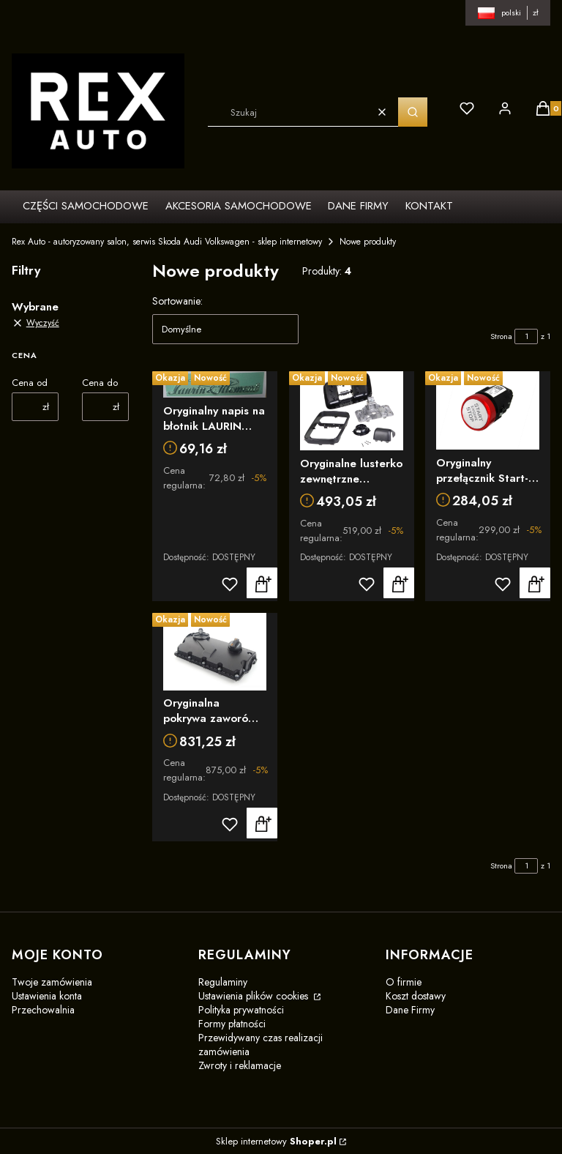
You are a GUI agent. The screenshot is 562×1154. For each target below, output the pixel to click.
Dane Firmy (410, 1009)
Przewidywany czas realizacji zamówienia (260, 1044)
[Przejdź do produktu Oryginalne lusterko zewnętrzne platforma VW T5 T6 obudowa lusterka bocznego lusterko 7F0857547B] (351, 410)
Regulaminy (222, 982)
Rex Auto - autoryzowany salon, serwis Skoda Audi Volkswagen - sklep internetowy (167, 241)
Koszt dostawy (416, 996)
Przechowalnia (43, 1009)
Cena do (100, 383)
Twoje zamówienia (52, 982)
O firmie (404, 982)
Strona (501, 336)
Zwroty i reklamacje (239, 1065)
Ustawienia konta (47, 996)
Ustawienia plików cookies (254, 996)
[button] (412, 112)
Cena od (30, 383)
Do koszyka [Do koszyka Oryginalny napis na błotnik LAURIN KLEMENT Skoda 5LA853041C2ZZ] (262, 582)
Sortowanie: (177, 301)
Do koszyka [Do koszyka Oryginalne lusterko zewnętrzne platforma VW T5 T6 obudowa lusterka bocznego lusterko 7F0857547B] (398, 582)
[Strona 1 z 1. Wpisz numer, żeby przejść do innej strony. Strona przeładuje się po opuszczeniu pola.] (526, 336)
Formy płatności (232, 1023)
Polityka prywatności (241, 1009)
